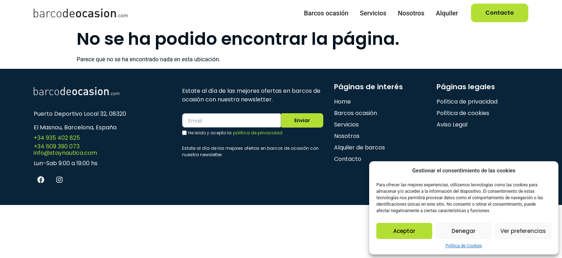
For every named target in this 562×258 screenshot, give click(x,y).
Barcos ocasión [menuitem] (326, 13)
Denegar (464, 231)
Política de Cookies (464, 245)
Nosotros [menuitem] (411, 13)
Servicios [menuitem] (373, 13)
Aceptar (404, 231)
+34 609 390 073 (57, 146)
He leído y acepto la (235, 133)
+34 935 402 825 (57, 138)
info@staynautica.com (65, 153)
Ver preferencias (523, 231)
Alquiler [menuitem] (447, 13)
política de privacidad (257, 133)
